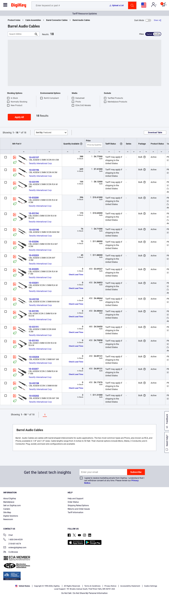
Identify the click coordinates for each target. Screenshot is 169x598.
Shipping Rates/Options (78, 505)
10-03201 (34, 282)
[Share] (157, 20)
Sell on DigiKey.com (12, 505)
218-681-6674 (12, 544)
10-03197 (34, 157)
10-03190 (34, 229)
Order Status (73, 502)
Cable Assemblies (33, 20)
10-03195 (34, 311)
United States (22, 586)
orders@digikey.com (14, 547)
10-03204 (34, 357)
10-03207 (34, 369)
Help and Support (75, 498)
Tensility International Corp (40, 163)
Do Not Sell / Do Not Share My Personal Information (84, 593)
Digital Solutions (10, 516)
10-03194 (34, 213)
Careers (6, 509)
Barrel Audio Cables (81, 20)
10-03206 (34, 241)
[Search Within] (21, 34)
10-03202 (34, 395)
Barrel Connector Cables (57, 20)
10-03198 (34, 383)
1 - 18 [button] (15, 132)
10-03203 (34, 255)
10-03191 (34, 326)
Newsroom (8, 519)
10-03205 (34, 269)
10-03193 (34, 340)
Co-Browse (10, 552)
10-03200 (34, 197)
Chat (8, 535)
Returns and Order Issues (79, 509)
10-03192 (34, 299)
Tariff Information (75, 512)
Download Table (155, 132)
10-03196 (34, 170)
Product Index (14, 20)
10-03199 (34, 182)
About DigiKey (9, 498)
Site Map (7, 512)
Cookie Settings (150, 586)
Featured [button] (43, 132)
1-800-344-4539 (13, 539)
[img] (18, 6)
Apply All (19, 117)
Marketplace (8, 502)
